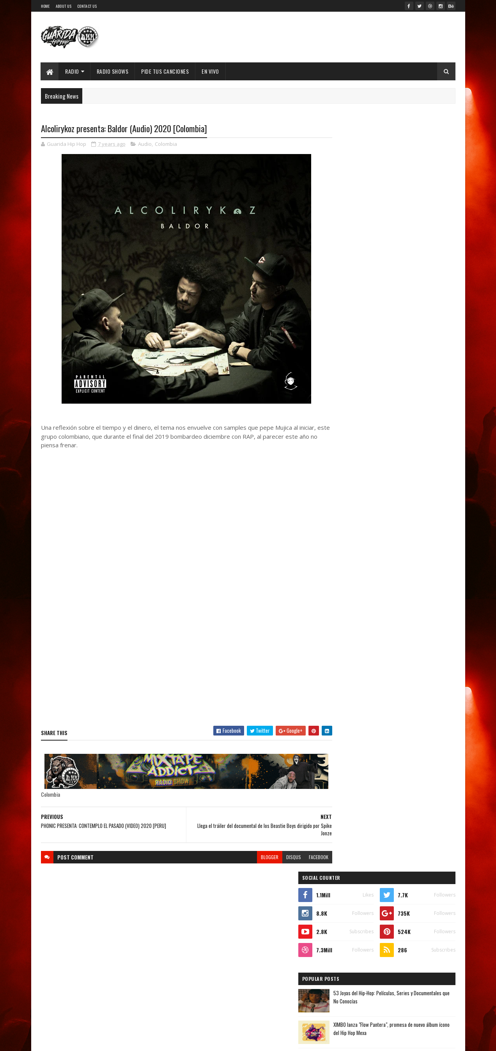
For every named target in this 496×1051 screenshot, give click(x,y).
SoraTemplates (109, 1040)
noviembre (350, 734)
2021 (345, 702)
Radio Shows (113, 71)
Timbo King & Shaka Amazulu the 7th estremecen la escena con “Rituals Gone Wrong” (385, 445)
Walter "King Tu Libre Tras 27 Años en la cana (410, 306)
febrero (347, 830)
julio (343, 777)
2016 (345, 887)
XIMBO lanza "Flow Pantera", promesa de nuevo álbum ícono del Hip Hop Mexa (405, 278)
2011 (345, 942)
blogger (254, 857)
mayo (344, 798)
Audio (145, 144)
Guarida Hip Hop (171, 1040)
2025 (346, 658)
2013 (345, 920)
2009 (346, 964)
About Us (63, 6)
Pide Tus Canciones (165, 71)
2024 (346, 669)
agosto (346, 766)
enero (345, 840)
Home (45, 6)
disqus (278, 857)
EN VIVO (211, 71)
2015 (345, 898)
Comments (424, 371)
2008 (346, 975)
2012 (345, 931)
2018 (345, 865)
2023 (346, 680)
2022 (346, 692)
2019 (345, 854)
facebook (303, 857)
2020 (346, 713)
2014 (346, 909)
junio (344, 787)
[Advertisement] (179, 663)
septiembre (352, 755)
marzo (345, 819)
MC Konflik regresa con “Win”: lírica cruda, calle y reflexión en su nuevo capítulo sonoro (409, 341)
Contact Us (87, 6)
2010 (345, 953)
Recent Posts (361, 371)
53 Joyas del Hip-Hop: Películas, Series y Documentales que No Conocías (405, 247)
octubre (347, 745)
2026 (346, 647)
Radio (73, 71)
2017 (345, 876)
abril (343, 809)
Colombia (166, 144)
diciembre (350, 723)
